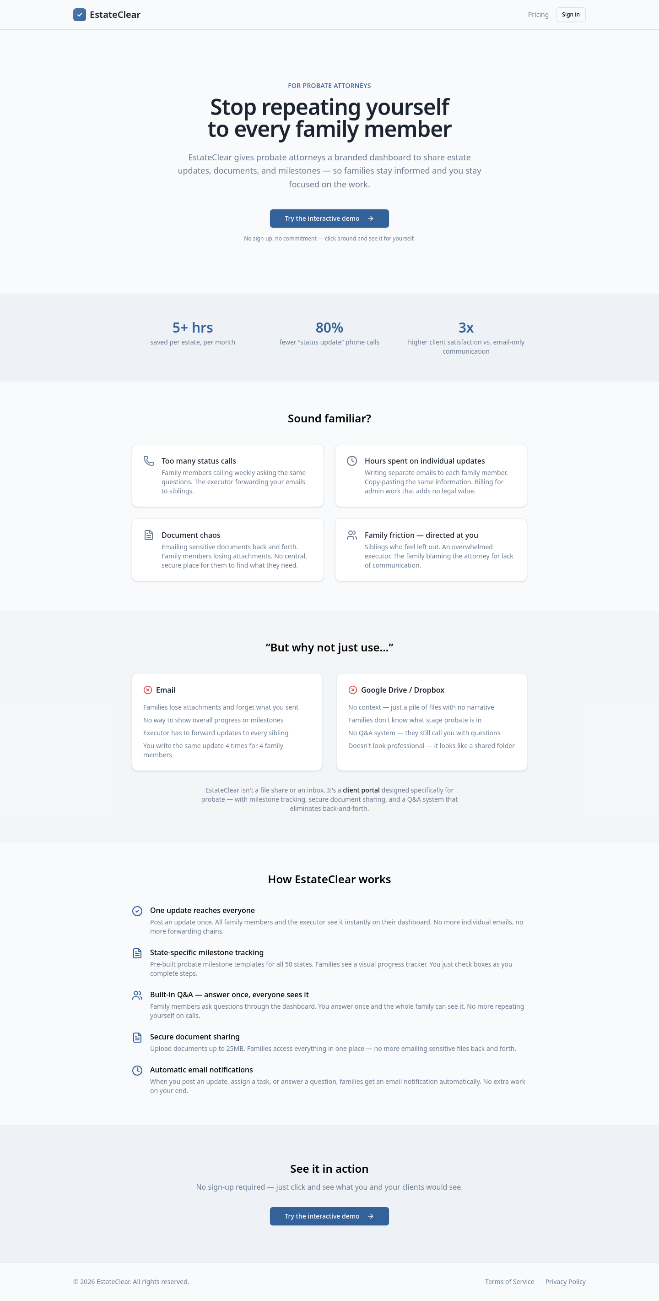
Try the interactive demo (329, 218)
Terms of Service (510, 1281)
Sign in (571, 14)
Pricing (538, 14)
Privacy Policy (566, 1281)
